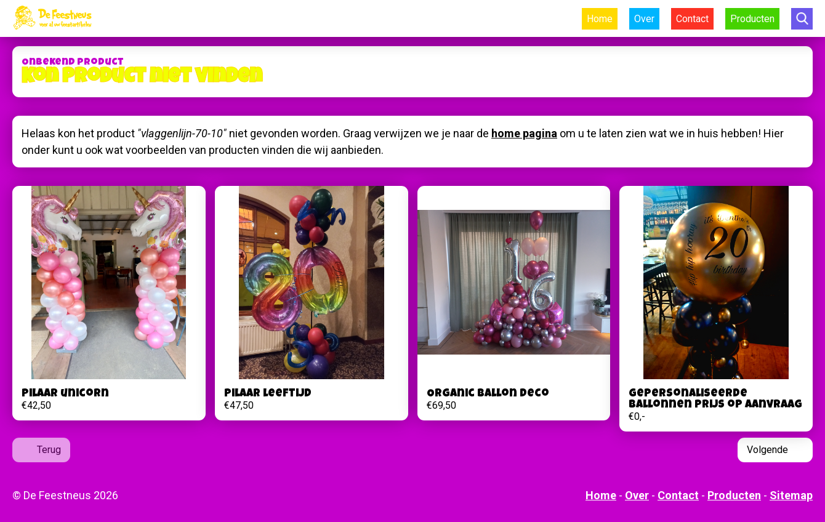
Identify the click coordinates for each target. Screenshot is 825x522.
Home (600, 19)
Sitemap (791, 495)
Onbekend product (73, 63)
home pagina (524, 133)
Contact (692, 19)
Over (644, 19)
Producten (752, 19)
